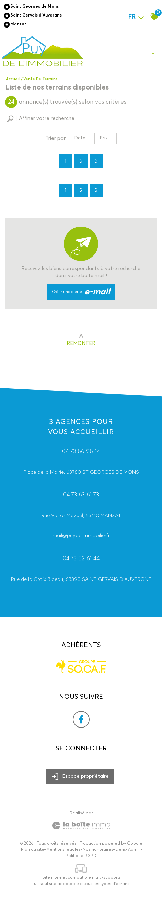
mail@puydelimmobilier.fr (81, 537)
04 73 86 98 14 (81, 453)
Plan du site (32, 850)
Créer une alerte (81, 292)
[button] (40, 119)
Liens (120, 850)
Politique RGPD (81, 856)
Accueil (13, 79)
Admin (134, 850)
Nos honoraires (98, 850)
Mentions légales (63, 850)
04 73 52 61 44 (81, 560)
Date (79, 138)
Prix (107, 138)
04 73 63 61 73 (81, 496)
